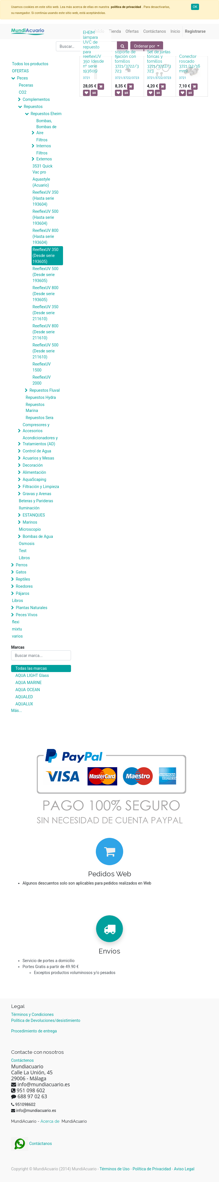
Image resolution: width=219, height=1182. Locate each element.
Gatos (21, 572)
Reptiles (23, 579)
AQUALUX (24, 704)
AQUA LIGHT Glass (32, 675)
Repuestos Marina (35, 407)
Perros (21, 565)
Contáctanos (31, 1143)
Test (23, 550)
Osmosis (27, 543)
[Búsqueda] (122, 46)
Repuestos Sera (39, 417)
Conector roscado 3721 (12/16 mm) (189, 63)
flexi (15, 622)
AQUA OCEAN (27, 689)
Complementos (36, 99)
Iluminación (29, 508)
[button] (146, 46)
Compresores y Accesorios (36, 427)
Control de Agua (37, 451)
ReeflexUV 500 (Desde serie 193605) (45, 274)
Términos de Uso (114, 1169)
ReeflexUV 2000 (42, 380)
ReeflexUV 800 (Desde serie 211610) (45, 332)
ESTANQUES (34, 515)
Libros (24, 558)
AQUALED (24, 697)
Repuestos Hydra (41, 397)
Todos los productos (30, 64)
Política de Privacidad (152, 1169)
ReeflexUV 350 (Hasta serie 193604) (45, 198)
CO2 (23, 92)
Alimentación (34, 472)
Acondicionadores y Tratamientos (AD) (40, 441)
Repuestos (33, 106)
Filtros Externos (44, 156)
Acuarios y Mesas (38, 458)
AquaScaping (34, 479)
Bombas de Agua (38, 536)
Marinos (30, 522)
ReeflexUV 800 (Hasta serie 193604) (45, 236)
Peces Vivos (26, 615)
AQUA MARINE (28, 682)
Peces (22, 78)
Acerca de (50, 1121)
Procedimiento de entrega (34, 1031)
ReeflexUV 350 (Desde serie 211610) (45, 313)
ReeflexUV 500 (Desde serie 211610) (45, 351)
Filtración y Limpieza (41, 486)
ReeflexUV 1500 (42, 367)
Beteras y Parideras (36, 501)
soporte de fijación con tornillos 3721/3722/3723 (127, 61)
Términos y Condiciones (32, 1014)
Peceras (26, 85)
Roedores (24, 586)
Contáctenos (22, 1060)
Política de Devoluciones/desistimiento (45, 1020)
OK (195, 7)
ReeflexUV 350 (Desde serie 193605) (45, 255)
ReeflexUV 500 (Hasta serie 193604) (45, 217)
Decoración (32, 465)
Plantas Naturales (31, 607)
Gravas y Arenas (37, 493)
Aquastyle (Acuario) (41, 182)
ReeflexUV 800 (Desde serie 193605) (45, 293)
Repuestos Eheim (46, 113)
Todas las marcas (31, 668)
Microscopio (30, 529)
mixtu (17, 629)
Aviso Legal (184, 1169)
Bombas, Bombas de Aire (46, 127)
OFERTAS (20, 71)
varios (17, 636)
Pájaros (22, 593)
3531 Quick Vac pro (42, 169)
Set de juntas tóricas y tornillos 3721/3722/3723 (159, 61)
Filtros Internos (43, 143)
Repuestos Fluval (44, 390)
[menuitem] (115, 31)
